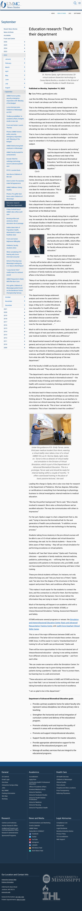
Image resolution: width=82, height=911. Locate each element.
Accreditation (33, 774)
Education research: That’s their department (14, 202)
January (8, 57)
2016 (5, 323)
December (8, 303)
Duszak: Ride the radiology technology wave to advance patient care (15, 160)
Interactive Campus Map (10, 783)
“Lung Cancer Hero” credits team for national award (15, 270)
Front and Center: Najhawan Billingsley (13, 238)
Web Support (60, 837)
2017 (5, 319)
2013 (5, 332)
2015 (5, 326)
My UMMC (5, 788)
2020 (5, 310)
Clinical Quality (61, 780)
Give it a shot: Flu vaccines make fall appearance (15, 180)
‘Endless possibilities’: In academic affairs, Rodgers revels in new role (15, 116)
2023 (5, 49)
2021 (5, 307)
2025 (5, 43)
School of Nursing (35, 803)
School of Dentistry (35, 790)
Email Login (6, 777)
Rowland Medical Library (37, 787)
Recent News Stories (10, 27)
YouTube (33, 837)
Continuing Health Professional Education (39, 781)
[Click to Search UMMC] (75, 3)
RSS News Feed (35, 845)
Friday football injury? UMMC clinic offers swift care (15, 209)
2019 (5, 313)
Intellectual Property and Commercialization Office (10, 827)
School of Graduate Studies (38, 793)
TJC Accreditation (62, 834)
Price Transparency (62, 788)
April (6, 69)
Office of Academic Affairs (37, 784)
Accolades (7, 33)
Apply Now (32, 777)
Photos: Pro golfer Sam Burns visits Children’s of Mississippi (15, 194)
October (8, 295)
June (7, 77)
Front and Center (9, 36)
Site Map (5, 794)
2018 (5, 316)
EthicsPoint (60, 823)
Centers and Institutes (9, 820)
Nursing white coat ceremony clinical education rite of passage (15, 218)
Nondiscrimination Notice (64, 829)
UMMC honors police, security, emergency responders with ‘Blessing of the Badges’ (15, 97)
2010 (5, 342)
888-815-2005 (21, 897)
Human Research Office (9, 823)
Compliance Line (61, 820)
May (6, 73)
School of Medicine (35, 800)
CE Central (5, 774)
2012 (5, 336)
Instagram (34, 840)
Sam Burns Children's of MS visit (14, 173)
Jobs (3, 785)
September (8, 89)
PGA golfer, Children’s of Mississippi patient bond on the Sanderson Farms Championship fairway (15, 287)
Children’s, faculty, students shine (12, 244)
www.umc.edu (6, 890)
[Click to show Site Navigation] (79, 3)
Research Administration (10, 830)
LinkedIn (33, 843)
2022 (5, 53)
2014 (5, 329)
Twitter (33, 834)
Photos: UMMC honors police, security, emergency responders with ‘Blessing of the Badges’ (14, 134)
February (8, 61)
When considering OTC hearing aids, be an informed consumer (14, 252)
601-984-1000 (20, 894)
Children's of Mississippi (64, 777)
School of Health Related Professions (37, 796)
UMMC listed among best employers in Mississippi (15, 145)
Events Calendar (34, 823)
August (7, 85)
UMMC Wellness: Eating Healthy (14, 186)
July (6, 81)
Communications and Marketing (39, 820)
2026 (5, 39)
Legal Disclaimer (61, 826)
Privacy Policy (61, 831)
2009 (5, 345)
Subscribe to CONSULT (36, 829)
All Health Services (62, 774)
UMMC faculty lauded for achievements (15, 151)
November (8, 299)
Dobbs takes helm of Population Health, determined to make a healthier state (14, 228)
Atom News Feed (36, 848)
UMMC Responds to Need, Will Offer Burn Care (15, 278)
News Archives (8, 30)
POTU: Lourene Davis (13, 168)
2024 (5, 46)
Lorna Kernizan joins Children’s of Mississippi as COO (14, 107)
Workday (5, 796)
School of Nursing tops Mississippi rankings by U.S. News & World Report (15, 261)
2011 (5, 339)
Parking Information (8, 791)
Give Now (5, 780)
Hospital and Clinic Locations (66, 785)
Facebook (33, 831)
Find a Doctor (60, 783)
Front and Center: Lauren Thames (15, 124)
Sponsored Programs (9, 833)
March (7, 65)
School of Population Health (38, 805)
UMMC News (33, 826)
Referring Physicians (63, 791)
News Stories (34, 3)
